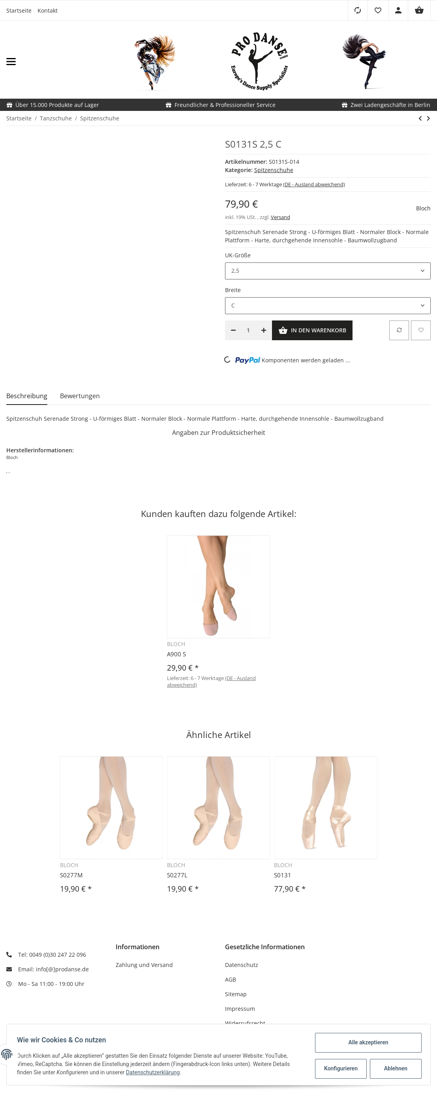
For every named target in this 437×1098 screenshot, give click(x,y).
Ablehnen (393, 1068)
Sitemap (236, 994)
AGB (230, 979)
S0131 (282, 875)
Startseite (19, 10)
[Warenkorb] (419, 10)
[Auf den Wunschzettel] (421, 330)
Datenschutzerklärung (155, 1072)
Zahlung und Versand (144, 965)
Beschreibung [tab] (26, 396)
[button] (377, 10)
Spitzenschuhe (273, 170)
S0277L (177, 875)
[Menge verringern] (233, 330)
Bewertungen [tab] (80, 396)
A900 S (176, 654)
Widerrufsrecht (245, 1023)
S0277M (71, 875)
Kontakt (48, 10)
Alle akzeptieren (366, 1042)
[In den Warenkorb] (312, 330)
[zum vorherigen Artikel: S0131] (420, 118)
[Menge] (248, 330)
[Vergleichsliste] (357, 10)
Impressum (240, 1008)
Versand (280, 217)
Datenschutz (241, 965)
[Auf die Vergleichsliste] (399, 330)
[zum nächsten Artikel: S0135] (428, 118)
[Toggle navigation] (70, 62)
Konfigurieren (339, 1068)
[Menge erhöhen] (263, 330)
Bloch (423, 208)
